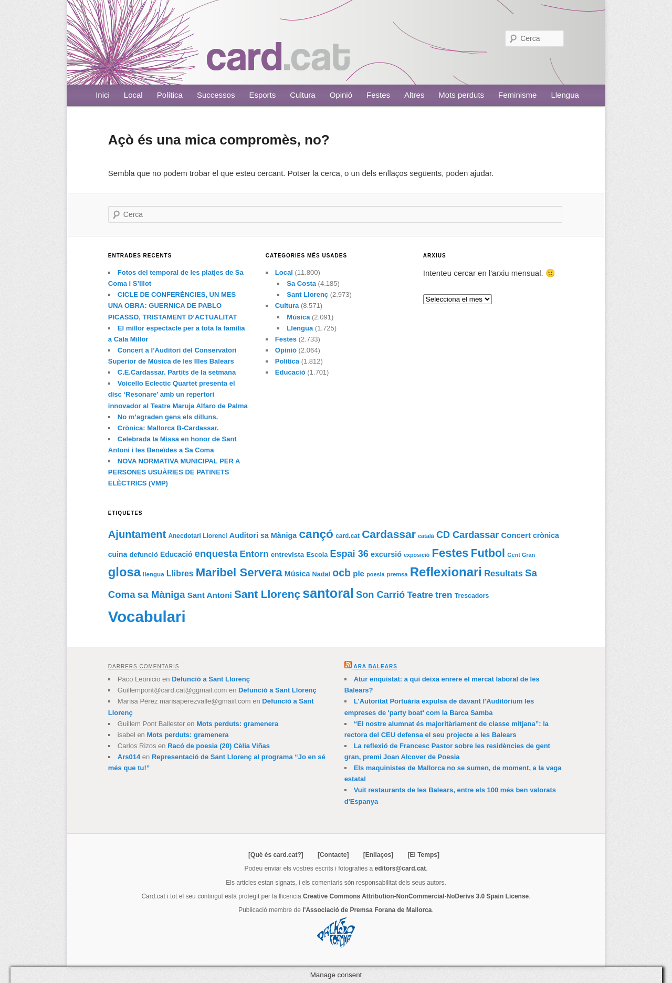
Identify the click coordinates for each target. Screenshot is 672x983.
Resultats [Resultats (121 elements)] (503, 573)
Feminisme (517, 94)
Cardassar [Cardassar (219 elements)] (389, 534)
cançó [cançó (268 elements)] (316, 534)
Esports (262, 94)
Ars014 (129, 757)
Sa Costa (301, 283)
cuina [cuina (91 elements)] (118, 554)
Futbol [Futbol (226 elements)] (488, 553)
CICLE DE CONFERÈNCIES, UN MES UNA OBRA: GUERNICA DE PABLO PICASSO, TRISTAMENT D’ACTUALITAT (172, 305)
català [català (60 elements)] (426, 536)
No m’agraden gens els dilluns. (168, 417)
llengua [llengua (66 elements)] (153, 574)
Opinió (341, 94)
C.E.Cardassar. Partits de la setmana (177, 372)
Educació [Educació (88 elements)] (176, 554)
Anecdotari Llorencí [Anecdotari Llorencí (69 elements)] (197, 536)
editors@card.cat (400, 868)
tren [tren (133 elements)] (443, 594)
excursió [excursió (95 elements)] (386, 554)
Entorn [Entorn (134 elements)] (253, 554)
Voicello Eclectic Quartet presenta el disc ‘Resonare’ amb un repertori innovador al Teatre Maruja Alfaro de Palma (178, 394)
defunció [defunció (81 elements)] (144, 554)
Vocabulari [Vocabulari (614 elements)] (147, 616)
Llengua (565, 94)
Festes (378, 94)
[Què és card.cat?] (275, 854)
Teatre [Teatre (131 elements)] (420, 595)
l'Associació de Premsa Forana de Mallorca (367, 910)
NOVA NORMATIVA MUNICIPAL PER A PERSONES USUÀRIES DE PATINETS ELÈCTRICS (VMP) (174, 472)
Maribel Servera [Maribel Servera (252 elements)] (239, 572)
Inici (103, 94)
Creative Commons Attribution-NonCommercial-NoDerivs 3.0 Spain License (416, 896)
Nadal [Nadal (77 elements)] (321, 574)
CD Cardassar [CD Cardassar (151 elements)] (467, 535)
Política (170, 94)
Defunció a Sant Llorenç (211, 679)
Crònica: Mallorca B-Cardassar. (168, 428)
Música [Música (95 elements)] (297, 574)
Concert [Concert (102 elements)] (516, 535)
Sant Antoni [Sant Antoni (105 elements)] (209, 595)
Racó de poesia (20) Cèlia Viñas (218, 746)
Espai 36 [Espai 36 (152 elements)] (349, 554)
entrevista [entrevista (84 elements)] (287, 554)
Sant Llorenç (307, 294)
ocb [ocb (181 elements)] (341, 572)
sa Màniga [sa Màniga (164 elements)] (161, 594)
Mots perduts (461, 94)
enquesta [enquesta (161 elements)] (216, 553)
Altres (414, 94)
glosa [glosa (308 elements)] (124, 572)
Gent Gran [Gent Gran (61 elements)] (521, 555)
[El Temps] (423, 854)
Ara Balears (375, 666)
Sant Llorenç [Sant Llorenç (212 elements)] (267, 594)
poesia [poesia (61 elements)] (375, 574)
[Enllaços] (378, 854)
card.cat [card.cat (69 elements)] (347, 536)
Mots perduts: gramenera (237, 724)
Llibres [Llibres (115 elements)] (180, 573)
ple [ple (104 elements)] (358, 573)
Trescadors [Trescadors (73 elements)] (472, 595)
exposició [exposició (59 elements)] (416, 555)
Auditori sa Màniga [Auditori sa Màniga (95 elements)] (263, 535)
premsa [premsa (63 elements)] (397, 574)
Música (298, 317)
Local (133, 94)
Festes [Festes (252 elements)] (450, 553)
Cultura (302, 94)
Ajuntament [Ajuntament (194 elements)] (137, 534)
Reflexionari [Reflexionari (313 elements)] (446, 572)
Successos (216, 94)
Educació (290, 372)
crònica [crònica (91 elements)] (546, 535)
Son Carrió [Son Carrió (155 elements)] (380, 594)
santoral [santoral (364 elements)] (328, 593)
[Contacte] (333, 854)
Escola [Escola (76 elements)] (317, 554)
